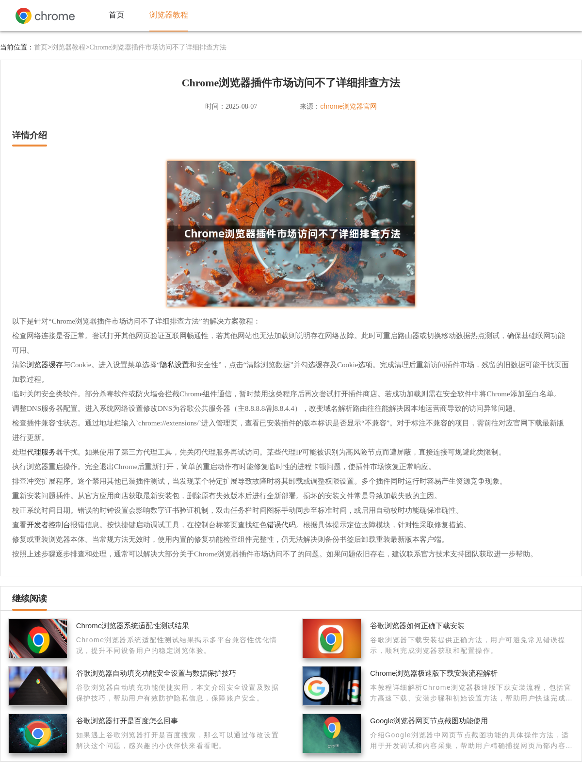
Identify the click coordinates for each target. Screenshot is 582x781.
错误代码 (281, 525)
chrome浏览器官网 (348, 106)
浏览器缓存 (45, 364)
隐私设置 (174, 364)
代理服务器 (45, 452)
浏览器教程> (70, 47)
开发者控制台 (48, 525)
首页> (42, 47)
